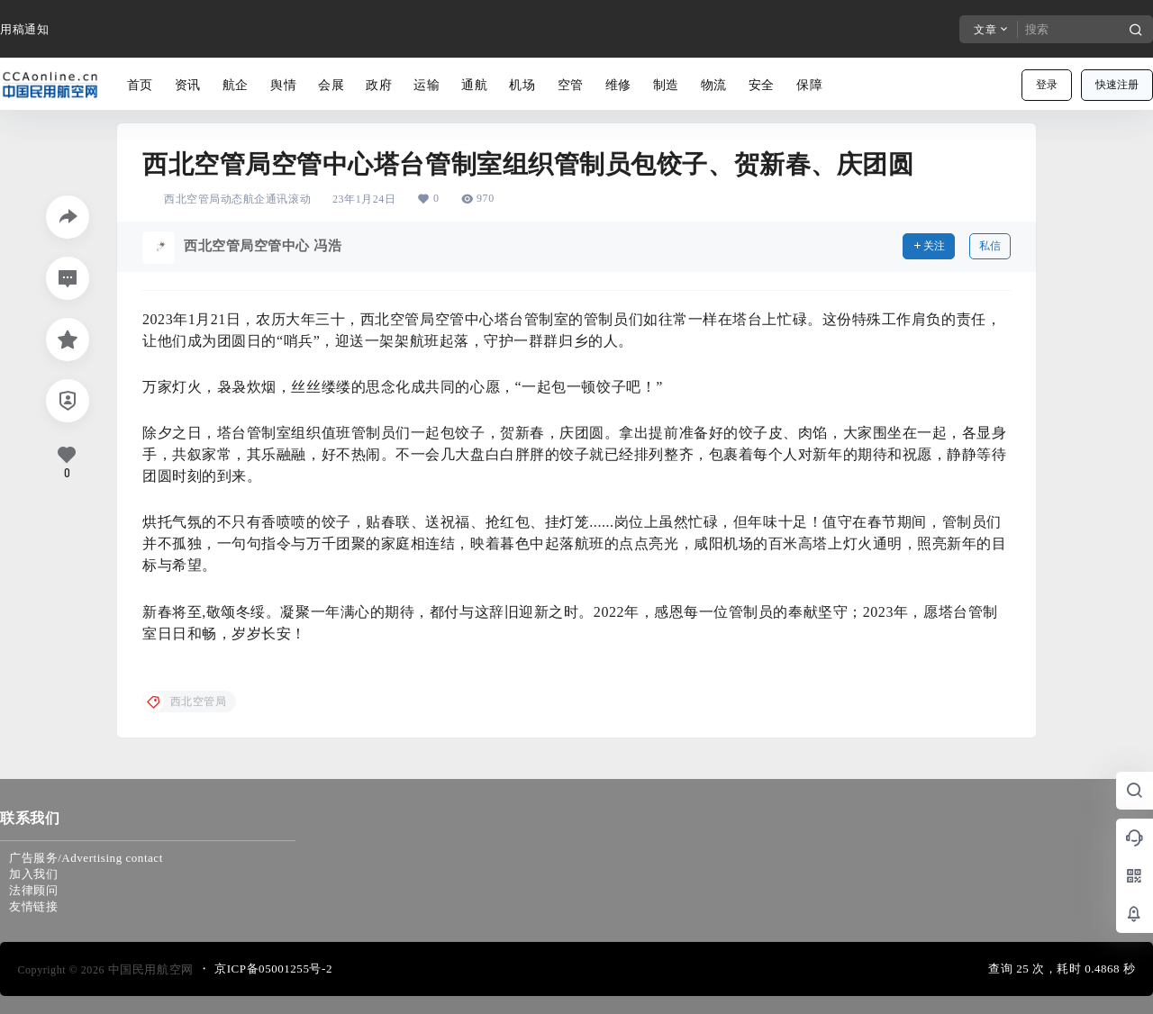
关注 (928, 246)
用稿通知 (24, 29)
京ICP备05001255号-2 (273, 968)
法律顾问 (33, 890)
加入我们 (33, 874)
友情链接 (33, 906)
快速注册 (1117, 84)
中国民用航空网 (149, 969)
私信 (990, 246)
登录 (1047, 84)
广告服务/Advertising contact (86, 858)
